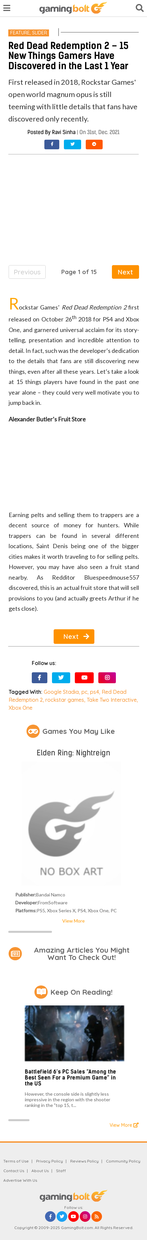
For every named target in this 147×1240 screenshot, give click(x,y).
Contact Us (13, 1170)
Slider (39, 33)
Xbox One (20, 707)
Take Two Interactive (112, 699)
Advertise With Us (20, 1180)
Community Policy (123, 1161)
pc (84, 692)
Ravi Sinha (63, 132)
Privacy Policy (49, 1161)
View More (73, 921)
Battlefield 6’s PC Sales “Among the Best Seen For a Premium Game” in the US (70, 1077)
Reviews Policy (84, 1161)
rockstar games (64, 699)
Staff (61, 1170)
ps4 (94, 692)
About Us (40, 1170)
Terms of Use (16, 1161)
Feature (20, 33)
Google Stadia (61, 692)
